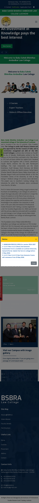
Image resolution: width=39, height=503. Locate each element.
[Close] (36, 239)
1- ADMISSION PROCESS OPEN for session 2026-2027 (18, 244)
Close (34, 263)
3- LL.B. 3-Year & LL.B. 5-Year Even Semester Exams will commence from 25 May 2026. (18, 256)
